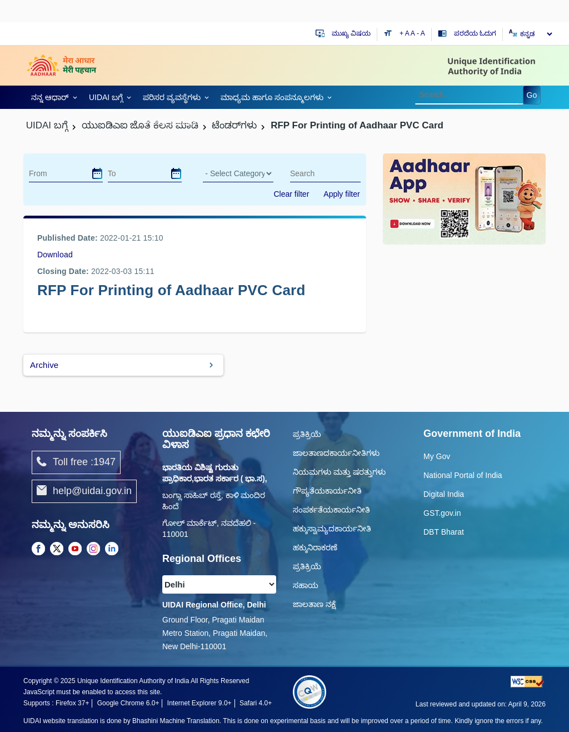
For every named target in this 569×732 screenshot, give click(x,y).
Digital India (443, 494)
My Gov (436, 456)
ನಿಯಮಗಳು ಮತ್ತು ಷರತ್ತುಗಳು (339, 471)
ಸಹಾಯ (305, 585)
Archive (44, 365)
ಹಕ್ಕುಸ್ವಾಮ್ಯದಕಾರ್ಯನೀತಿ (332, 528)
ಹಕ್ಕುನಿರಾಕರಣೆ (315, 547)
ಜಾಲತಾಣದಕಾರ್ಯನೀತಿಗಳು (336, 453)
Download (55, 254)
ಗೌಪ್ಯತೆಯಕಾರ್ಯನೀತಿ (327, 490)
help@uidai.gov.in (84, 491)
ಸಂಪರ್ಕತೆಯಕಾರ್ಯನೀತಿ (331, 509)
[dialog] (97, 173)
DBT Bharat (443, 531)
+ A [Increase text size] (405, 33)
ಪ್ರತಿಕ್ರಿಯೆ (307, 434)
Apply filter (341, 194)
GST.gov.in (442, 513)
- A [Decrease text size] (421, 33)
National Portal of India (462, 475)
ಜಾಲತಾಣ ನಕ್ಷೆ (314, 604)
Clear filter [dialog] (292, 194)
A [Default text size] (413, 33)
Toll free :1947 (76, 462)
